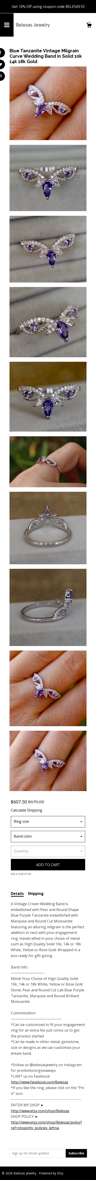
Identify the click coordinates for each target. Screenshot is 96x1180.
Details (17, 893)
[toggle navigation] (7, 25)
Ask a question (21, 874)
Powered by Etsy (51, 1173)
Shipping (36, 893)
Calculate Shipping (26, 810)
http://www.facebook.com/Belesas (39, 1082)
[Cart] (89, 25)
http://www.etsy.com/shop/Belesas (40, 1110)
